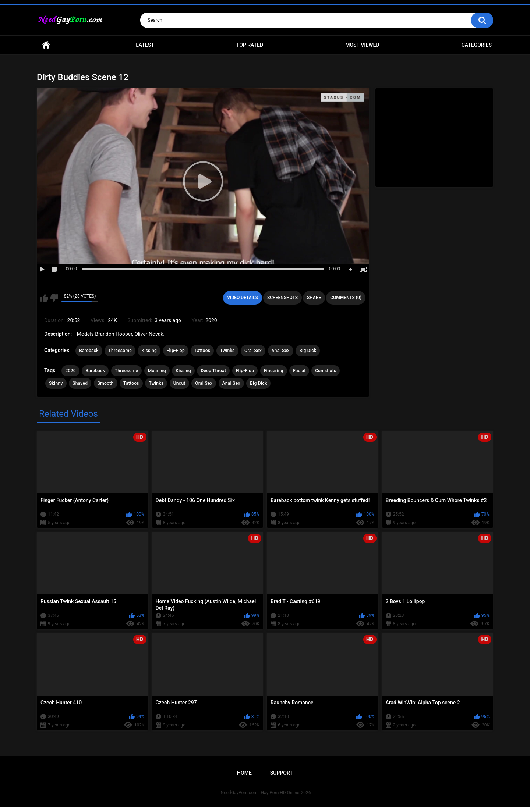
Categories (477, 45)
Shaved (80, 383)
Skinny (56, 383)
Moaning (157, 370)
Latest (145, 45)
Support (281, 773)
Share (314, 297)
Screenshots (282, 297)
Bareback (89, 350)
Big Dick (307, 350)
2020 (70, 370)
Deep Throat (213, 370)
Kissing (149, 350)
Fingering (273, 370)
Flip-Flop (176, 350)
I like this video (44, 298)
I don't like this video (54, 298)
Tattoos (202, 350)
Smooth (106, 383)
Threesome (120, 350)
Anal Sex (281, 350)
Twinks (227, 350)
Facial (299, 370)
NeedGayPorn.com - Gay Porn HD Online (260, 792)
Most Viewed (362, 45)
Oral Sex (253, 350)
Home (46, 45)
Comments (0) (345, 297)
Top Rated (249, 45)
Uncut (179, 383)
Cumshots (325, 370)
